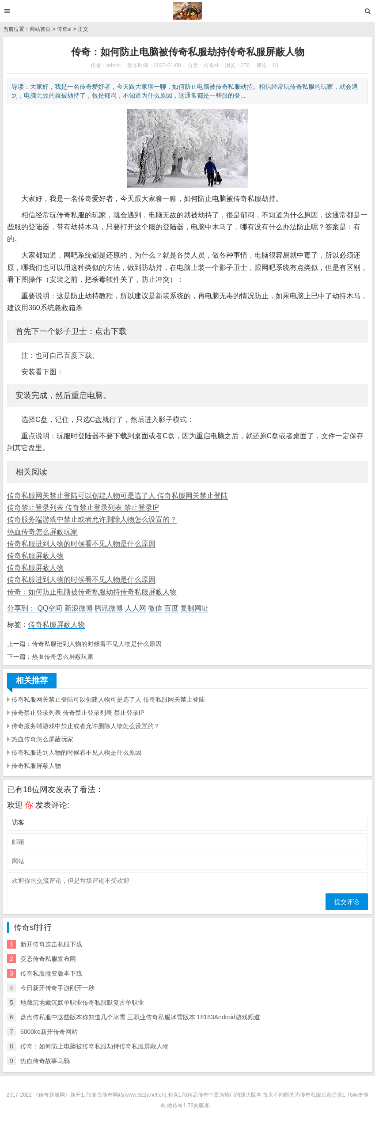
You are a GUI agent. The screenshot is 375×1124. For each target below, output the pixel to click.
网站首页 (40, 29)
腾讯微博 (109, 608)
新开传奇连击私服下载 (51, 944)
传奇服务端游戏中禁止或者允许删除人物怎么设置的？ (92, 519)
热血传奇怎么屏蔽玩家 (42, 531)
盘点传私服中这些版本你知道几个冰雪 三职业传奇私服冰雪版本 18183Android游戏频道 (140, 1017)
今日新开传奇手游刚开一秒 (57, 987)
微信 (155, 608)
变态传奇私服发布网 (48, 958)
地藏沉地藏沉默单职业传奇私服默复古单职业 (82, 1002)
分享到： (21, 608)
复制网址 (194, 608)
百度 (171, 608)
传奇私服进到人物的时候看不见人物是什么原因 (81, 543)
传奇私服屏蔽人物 (35, 555)
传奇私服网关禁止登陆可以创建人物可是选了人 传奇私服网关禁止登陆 (117, 495)
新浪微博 (78, 608)
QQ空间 (49, 608)
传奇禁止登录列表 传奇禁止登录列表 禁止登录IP (83, 507)
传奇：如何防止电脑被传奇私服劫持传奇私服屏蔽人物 (92, 592)
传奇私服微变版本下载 (51, 973)
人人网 (135, 608)
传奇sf (64, 29)
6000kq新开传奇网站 (49, 1031)
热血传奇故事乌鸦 (45, 1060)
